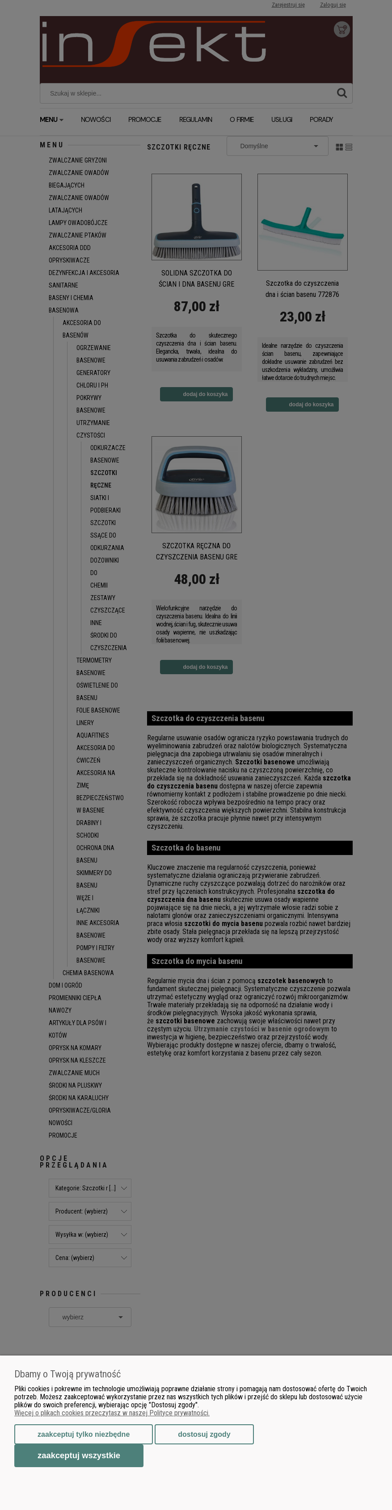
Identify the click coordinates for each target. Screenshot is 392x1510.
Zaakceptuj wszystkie (79, 1455)
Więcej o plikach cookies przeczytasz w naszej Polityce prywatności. (112, 1413)
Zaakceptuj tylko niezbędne (84, 1434)
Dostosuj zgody (204, 1434)
